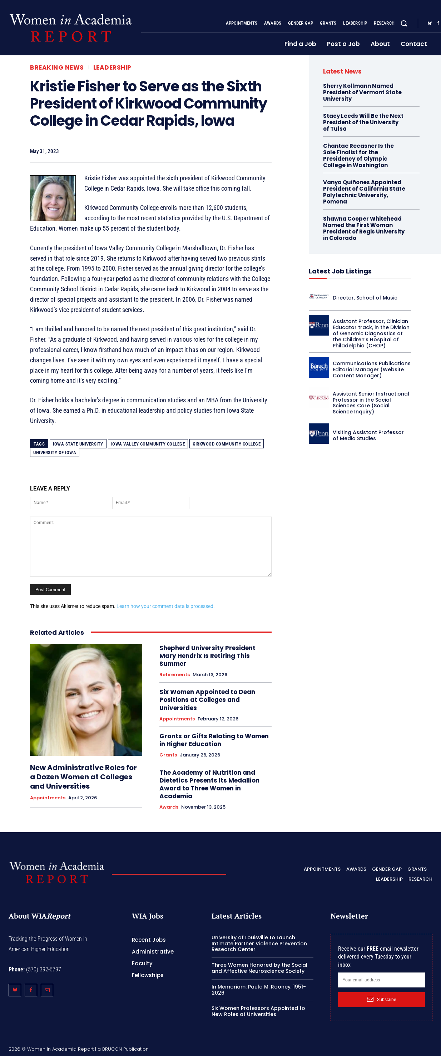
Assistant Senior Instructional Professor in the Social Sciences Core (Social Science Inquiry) (371, 402)
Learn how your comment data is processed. (166, 606)
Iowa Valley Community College (148, 444)
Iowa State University (78, 444)
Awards (168, 807)
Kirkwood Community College (227, 444)
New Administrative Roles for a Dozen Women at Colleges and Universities (83, 777)
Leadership (112, 68)
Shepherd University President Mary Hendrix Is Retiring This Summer (207, 656)
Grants (168, 755)
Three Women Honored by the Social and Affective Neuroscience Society (259, 968)
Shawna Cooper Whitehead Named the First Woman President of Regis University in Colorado (364, 228)
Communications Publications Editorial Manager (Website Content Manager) (372, 369)
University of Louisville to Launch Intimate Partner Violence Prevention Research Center (259, 943)
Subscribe (381, 999)
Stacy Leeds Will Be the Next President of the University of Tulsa (363, 122)
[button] (403, 23)
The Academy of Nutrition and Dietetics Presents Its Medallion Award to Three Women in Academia (209, 784)
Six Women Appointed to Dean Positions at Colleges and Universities (207, 700)
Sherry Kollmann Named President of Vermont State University (362, 92)
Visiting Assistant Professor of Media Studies (368, 435)
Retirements (174, 675)
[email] (381, 979)
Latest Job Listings (340, 271)
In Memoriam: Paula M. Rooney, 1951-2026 (259, 989)
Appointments (47, 798)
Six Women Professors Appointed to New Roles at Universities (258, 1011)
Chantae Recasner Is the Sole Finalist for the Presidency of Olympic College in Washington (358, 155)
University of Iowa (54, 452)
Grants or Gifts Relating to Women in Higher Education (214, 740)
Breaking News (57, 68)
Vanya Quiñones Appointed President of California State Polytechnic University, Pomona (364, 191)
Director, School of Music (365, 297)
